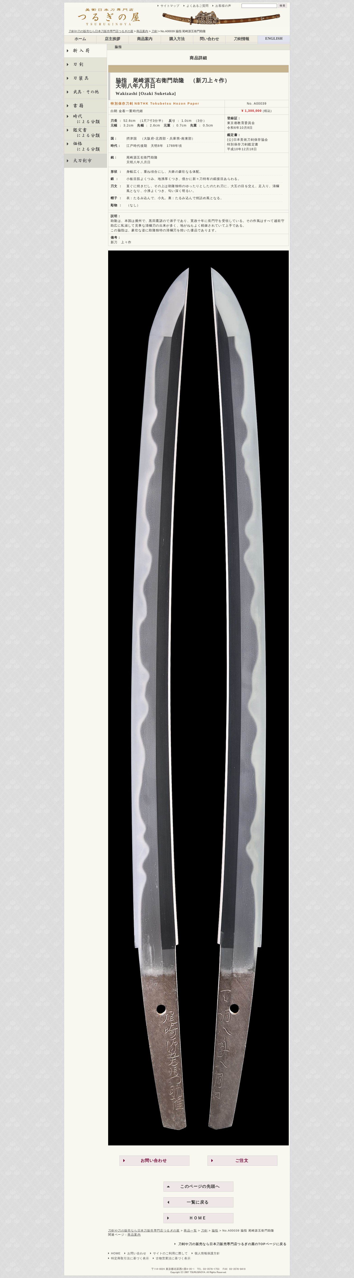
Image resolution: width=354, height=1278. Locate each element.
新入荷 (82, 50)
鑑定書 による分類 (83, 133)
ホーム (80, 39)
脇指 (118, 47)
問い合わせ (209, 39)
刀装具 (81, 78)
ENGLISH (273, 38)
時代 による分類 (83, 119)
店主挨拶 (112, 39)
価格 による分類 (83, 146)
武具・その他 (85, 92)
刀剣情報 (241, 39)
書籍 (79, 105)
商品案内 (144, 39)
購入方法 (177, 39)
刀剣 (79, 64)
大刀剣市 (82, 160)
